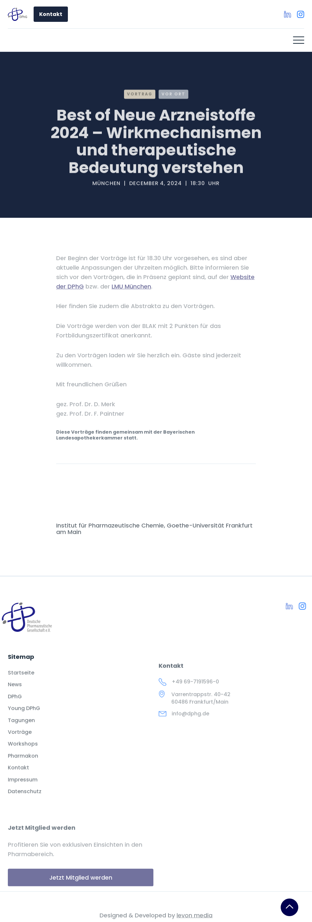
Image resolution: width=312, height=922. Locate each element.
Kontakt (50, 14)
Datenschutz (24, 798)
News (15, 691)
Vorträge (20, 738)
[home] (17, 14)
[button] (298, 40)
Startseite (21, 679)
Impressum (23, 786)
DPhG (15, 703)
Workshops (23, 750)
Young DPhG (24, 715)
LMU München (131, 286)
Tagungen (21, 727)
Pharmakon (23, 762)
